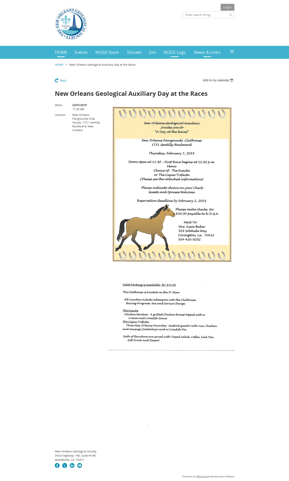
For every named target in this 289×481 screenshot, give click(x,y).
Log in (227, 7)
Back (63, 80)
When (58, 105)
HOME (59, 64)
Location (60, 115)
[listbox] (218, 80)
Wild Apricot (202, 476)
